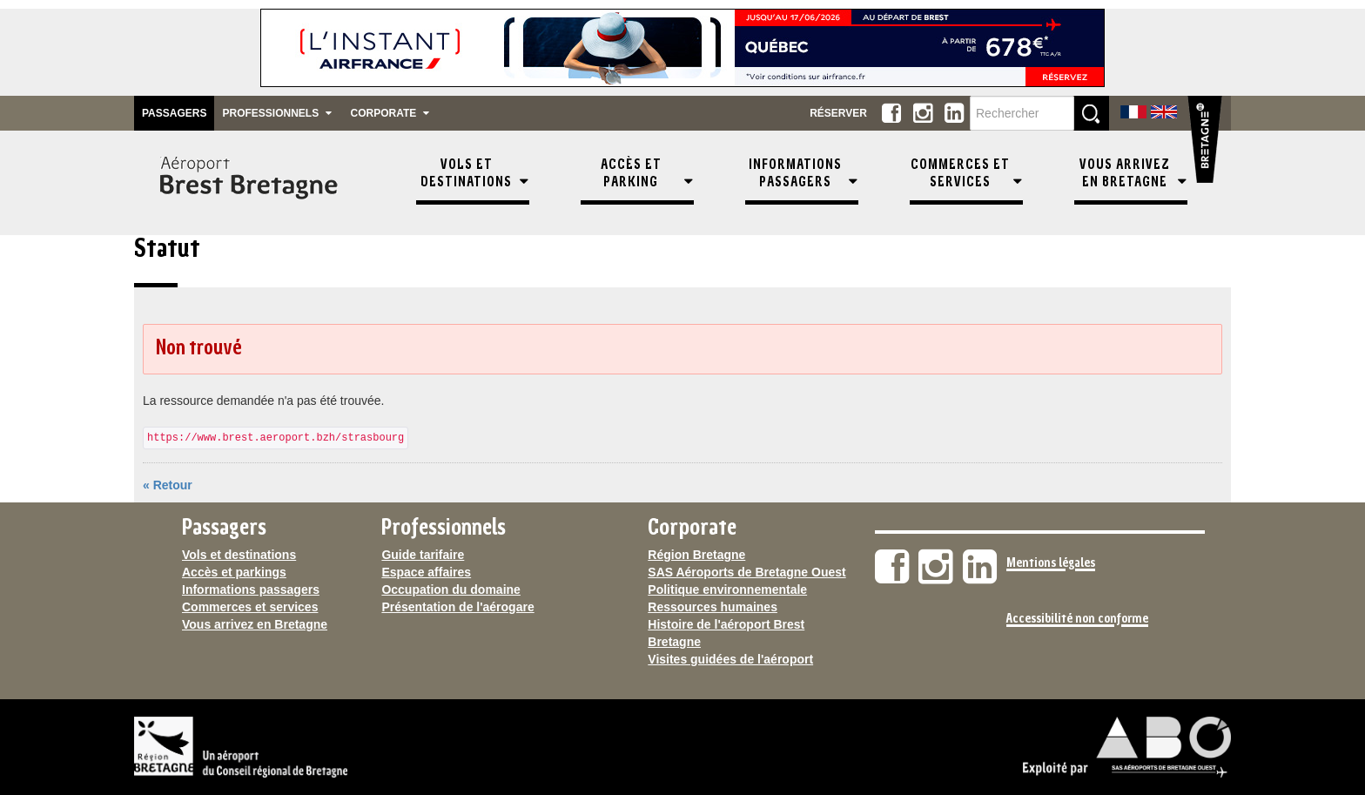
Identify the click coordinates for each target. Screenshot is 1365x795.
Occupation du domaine (450, 589)
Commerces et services (250, 607)
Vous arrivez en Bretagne (254, 624)
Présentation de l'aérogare (457, 607)
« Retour (167, 485)
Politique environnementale (727, 589)
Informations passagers (250, 589)
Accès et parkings (234, 572)
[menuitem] (472, 183)
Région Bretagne (696, 555)
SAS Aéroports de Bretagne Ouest (746, 572)
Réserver (838, 113)
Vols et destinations (239, 555)
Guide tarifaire (422, 555)
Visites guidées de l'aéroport (730, 659)
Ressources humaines (712, 607)
